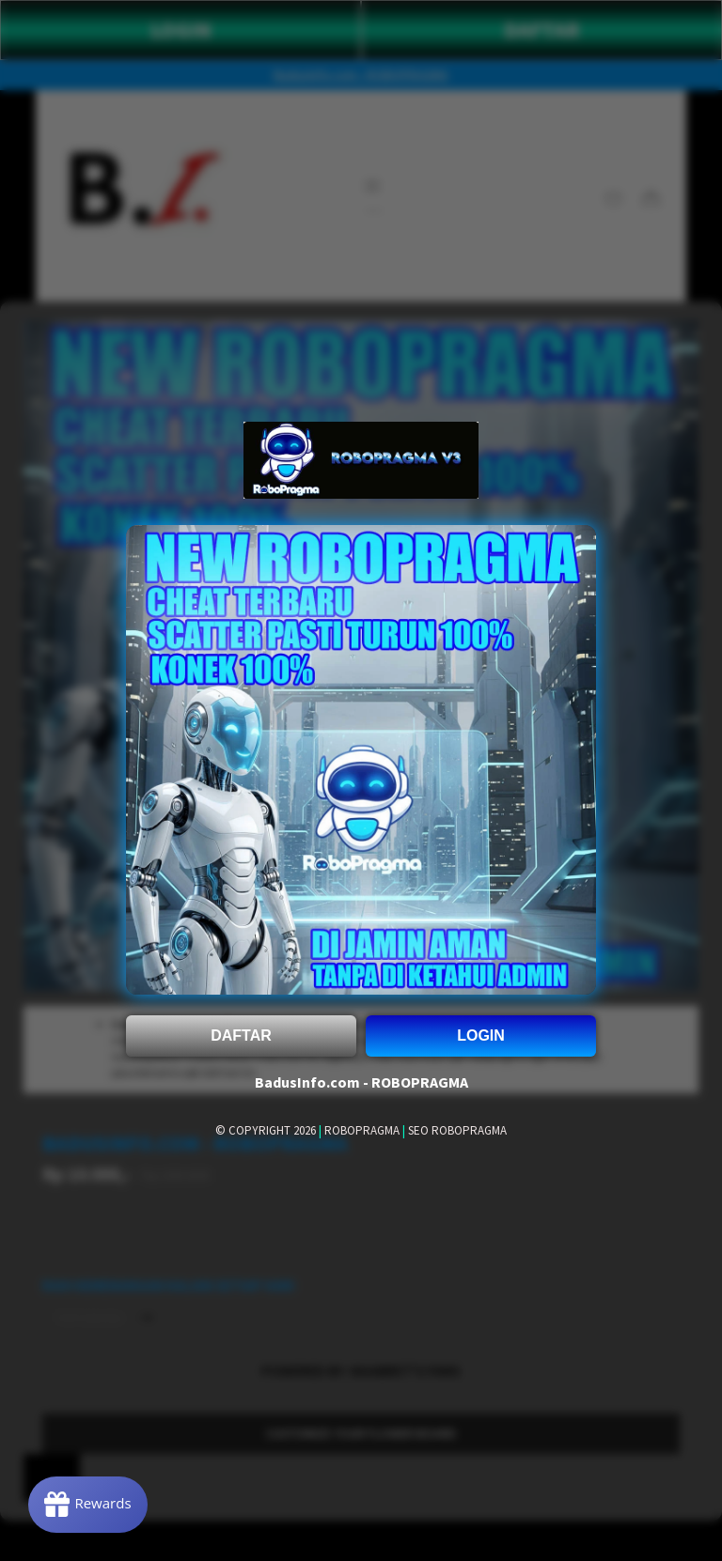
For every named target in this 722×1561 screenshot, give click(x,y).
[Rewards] (88, 1504)
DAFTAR (241, 1035)
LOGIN (481, 1035)
